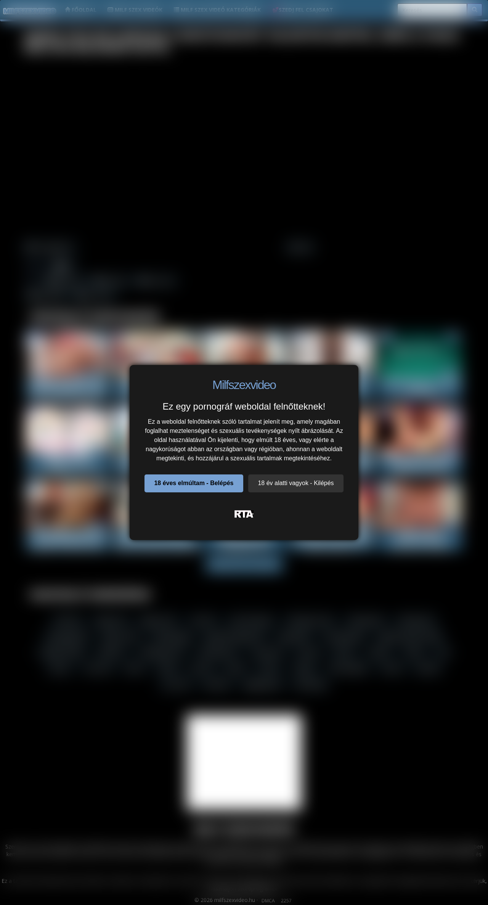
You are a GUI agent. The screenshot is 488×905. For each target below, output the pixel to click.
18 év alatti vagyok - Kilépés (296, 483)
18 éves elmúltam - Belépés (193, 483)
